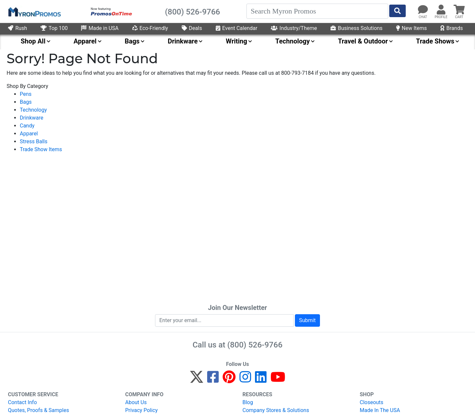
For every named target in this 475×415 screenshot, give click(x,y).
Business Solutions (356, 28)
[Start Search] (397, 11)
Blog (247, 402)
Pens (26, 94)
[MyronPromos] (34, 11)
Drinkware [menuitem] (183, 41)
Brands (451, 28)
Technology (33, 110)
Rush (17, 28)
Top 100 (54, 28)
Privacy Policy (141, 410)
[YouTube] (278, 380)
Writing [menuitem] (236, 41)
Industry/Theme (294, 28)
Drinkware (31, 118)
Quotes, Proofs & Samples (38, 410)
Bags (26, 102)
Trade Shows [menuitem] (435, 41)
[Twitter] (196, 380)
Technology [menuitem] (292, 41)
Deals (192, 28)
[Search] (317, 11)
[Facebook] (213, 380)
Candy (27, 126)
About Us (136, 402)
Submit (307, 320)
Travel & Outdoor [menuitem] (363, 41)
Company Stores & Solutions (275, 410)
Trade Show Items (41, 149)
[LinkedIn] (261, 380)
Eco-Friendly (150, 28)
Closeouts (372, 402)
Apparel (29, 133)
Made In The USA (380, 410)
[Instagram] (245, 380)
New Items (411, 28)
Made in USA (99, 28)
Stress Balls (34, 141)
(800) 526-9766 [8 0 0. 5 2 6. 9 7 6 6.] (254, 344)
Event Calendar (237, 28)
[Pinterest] (229, 380)
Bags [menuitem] (132, 41)
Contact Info (22, 402)
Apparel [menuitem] (85, 41)
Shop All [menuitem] (33, 41)
